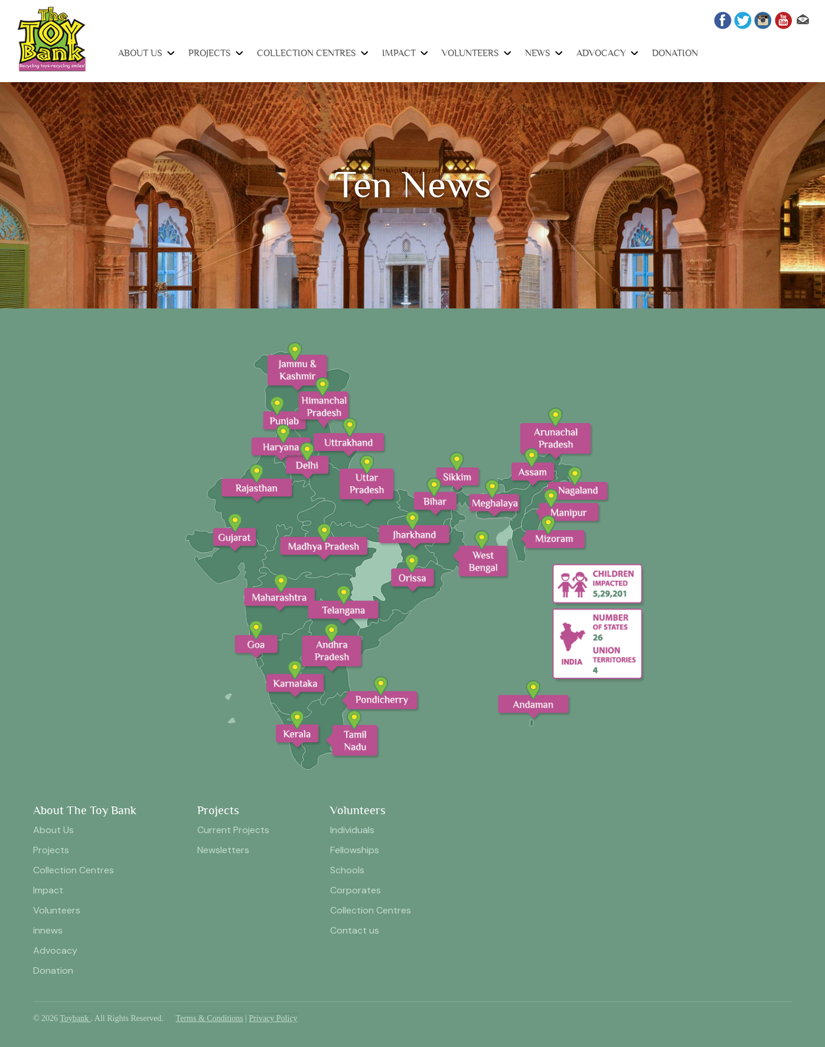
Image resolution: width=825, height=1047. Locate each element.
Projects (209, 53)
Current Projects (233, 830)
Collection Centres (306, 53)
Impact (399, 53)
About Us (140, 53)
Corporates (355, 890)
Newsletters (223, 850)
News (537, 53)
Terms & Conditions (209, 1018)
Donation (675, 53)
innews (48, 930)
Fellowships (354, 850)
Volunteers (470, 53)
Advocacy (601, 53)
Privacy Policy (273, 1018)
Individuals (352, 830)
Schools (347, 870)
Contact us (354, 930)
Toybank (75, 1018)
